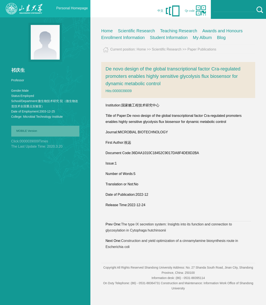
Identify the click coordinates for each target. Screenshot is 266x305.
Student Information (169, 37)
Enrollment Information (123, 37)
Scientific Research (136, 30)
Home (107, 30)
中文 (160, 10)
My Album (202, 37)
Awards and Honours (222, 30)
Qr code (190, 10)
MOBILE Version (26, 130)
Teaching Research (178, 30)
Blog (221, 37)
